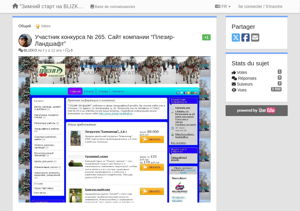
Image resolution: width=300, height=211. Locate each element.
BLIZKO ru (32, 50)
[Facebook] (245, 38)
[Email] (255, 38)
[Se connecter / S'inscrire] (260, 6)
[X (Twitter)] (236, 38)
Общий (24, 26)
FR (222, 6)
